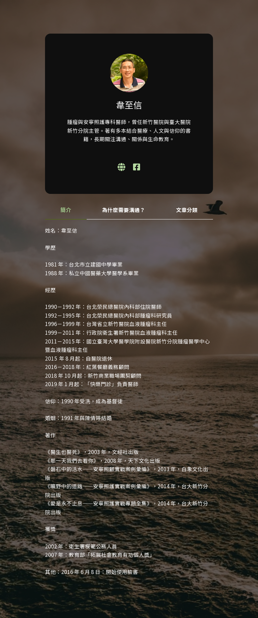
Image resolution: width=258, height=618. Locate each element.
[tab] (66, 210)
